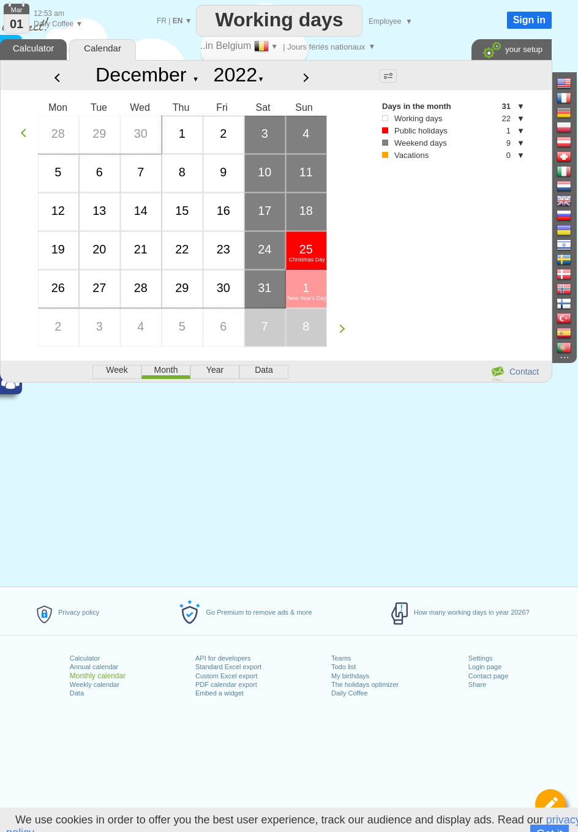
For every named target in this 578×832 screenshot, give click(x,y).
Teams (341, 658)
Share (477, 684)
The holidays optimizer (365, 684)
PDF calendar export (226, 684)
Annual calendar (94, 666)
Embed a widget (219, 693)
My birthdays (350, 676)
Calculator (85, 658)
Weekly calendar (94, 684)
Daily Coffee (349, 693)
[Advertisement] (275, 482)
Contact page (488, 676)
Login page (484, 666)
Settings (480, 658)
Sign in (529, 20)
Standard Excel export (228, 666)
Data (77, 693)
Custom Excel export (226, 676)
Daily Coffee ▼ (58, 24)
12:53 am (49, 13)
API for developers (223, 658)
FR (162, 21)
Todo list (343, 666)
